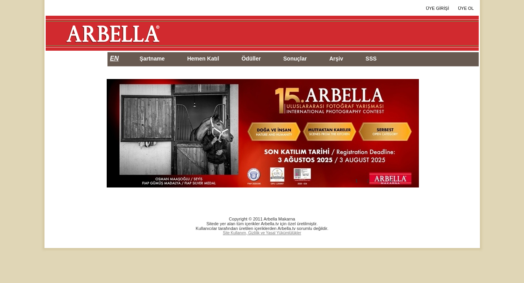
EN (114, 58)
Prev (118, 134)
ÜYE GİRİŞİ (437, 8)
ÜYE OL (466, 8)
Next (407, 134)
